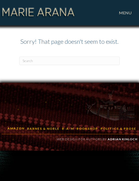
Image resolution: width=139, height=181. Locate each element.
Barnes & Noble (43, 128)
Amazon (16, 128)
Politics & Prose (118, 128)
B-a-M (68, 128)
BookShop (87, 128)
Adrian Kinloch (122, 139)
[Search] (69, 61)
